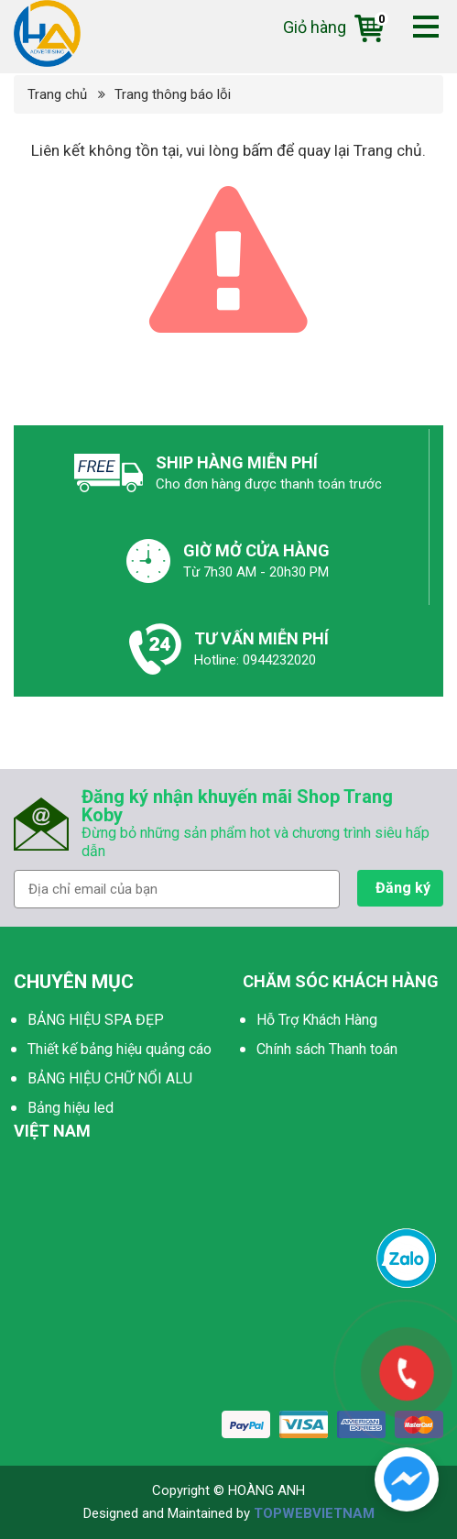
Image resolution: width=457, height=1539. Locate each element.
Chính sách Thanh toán (326, 1049)
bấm (258, 150)
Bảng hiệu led (70, 1107)
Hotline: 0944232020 (255, 660)
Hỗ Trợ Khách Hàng (316, 1019)
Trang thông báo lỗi (172, 94)
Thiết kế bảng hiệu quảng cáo (119, 1049)
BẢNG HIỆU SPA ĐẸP (95, 1019)
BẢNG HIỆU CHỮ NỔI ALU (109, 1078)
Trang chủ (57, 94)
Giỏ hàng (333, 27)
